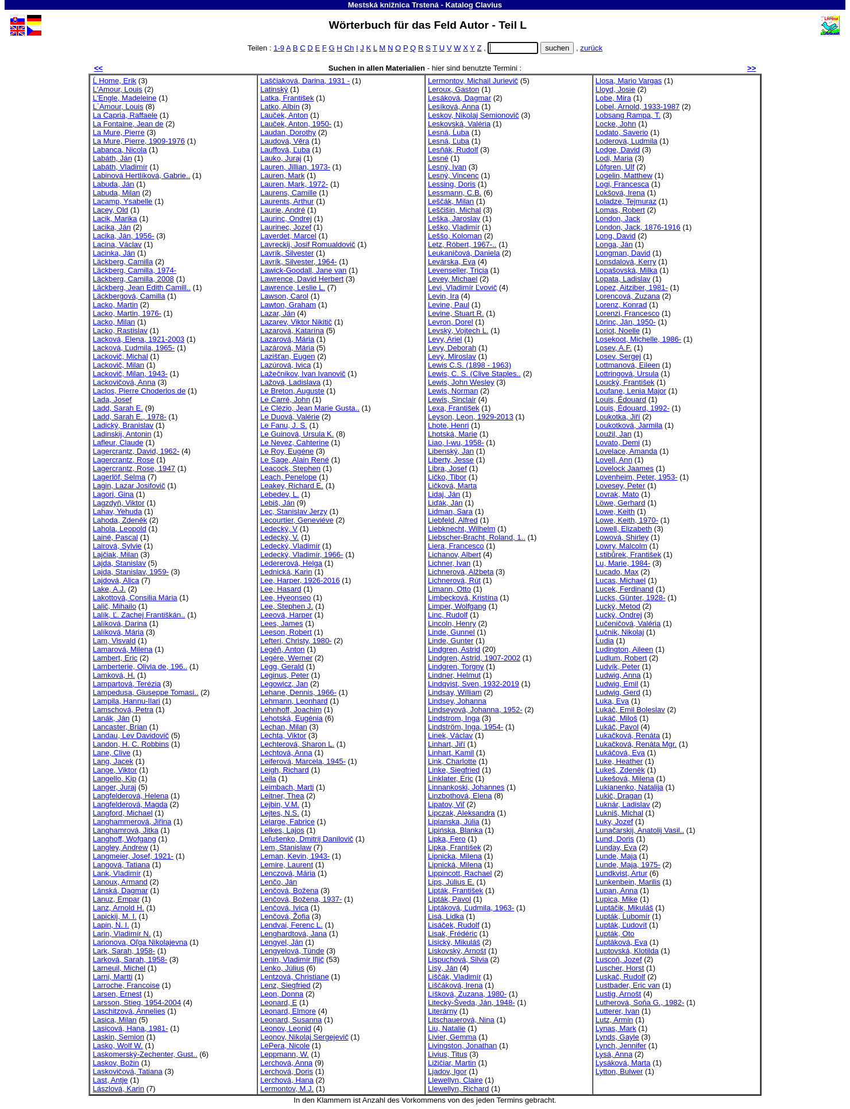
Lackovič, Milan (118, 365)
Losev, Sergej (618, 356)
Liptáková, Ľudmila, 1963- (471, 907)
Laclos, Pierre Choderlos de (139, 391)
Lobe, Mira (613, 98)
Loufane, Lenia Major (631, 391)
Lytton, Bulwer (619, 1071)
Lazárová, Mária (287, 347)
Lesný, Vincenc (453, 175)
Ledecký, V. (279, 537)
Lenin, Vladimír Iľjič (292, 959)
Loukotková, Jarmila (629, 425)
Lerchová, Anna (286, 1062)
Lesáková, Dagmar (459, 98)
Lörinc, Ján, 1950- (626, 322)
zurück (591, 48)
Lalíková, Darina (119, 623)
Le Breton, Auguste (292, 391)
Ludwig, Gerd (618, 692)
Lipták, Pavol (449, 899)
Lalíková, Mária (118, 632)
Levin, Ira (443, 296)
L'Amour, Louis (117, 89)
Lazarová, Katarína (292, 330)
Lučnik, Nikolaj (620, 632)
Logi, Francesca (622, 184)
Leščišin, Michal (454, 210)
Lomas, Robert (620, 210)
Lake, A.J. (109, 589)
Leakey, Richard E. (291, 485)
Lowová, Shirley (622, 537)
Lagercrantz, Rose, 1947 (133, 468)
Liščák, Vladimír (454, 976)
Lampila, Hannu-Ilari (126, 701)
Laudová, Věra (284, 141)
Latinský (274, 89)
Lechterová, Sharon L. (297, 744)
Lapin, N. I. (110, 925)
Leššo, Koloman (455, 235)
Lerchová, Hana (287, 1080)
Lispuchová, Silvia (458, 959)
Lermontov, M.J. (287, 1088)
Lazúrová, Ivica (285, 365)
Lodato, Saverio (622, 132)
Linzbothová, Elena (460, 795)
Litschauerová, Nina (461, 1019)
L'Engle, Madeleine (124, 98)
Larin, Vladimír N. (121, 933)
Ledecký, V (279, 528)
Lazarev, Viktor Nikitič (296, 322)
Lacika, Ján (111, 227)
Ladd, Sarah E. (117, 408)
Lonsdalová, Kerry (626, 261)
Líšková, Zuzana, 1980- (467, 994)
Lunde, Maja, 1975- (628, 864)
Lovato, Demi (618, 442)
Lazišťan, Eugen (287, 356)
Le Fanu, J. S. (283, 425)
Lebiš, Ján (277, 503)
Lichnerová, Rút (454, 580)
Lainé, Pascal (115, 537)
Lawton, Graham (288, 304)
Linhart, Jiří (446, 744)
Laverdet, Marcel (288, 235)
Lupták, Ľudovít (621, 925)
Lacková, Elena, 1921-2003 (138, 339)
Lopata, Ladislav (623, 279)
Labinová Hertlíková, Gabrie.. (141, 175)
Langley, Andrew (120, 847)
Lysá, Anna (614, 1054)
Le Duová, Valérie (289, 416)
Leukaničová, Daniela (464, 253)
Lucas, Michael (621, 580)
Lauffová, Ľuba (285, 149)
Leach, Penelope (288, 477)
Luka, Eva (612, 701)
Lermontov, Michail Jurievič (473, 80)
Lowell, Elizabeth (624, 528)
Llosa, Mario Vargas (629, 80)
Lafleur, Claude (117, 442)
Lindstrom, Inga (454, 718)
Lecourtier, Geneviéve (297, 520)
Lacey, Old (110, 210)
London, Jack (618, 218)
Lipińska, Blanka (455, 830)
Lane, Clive (111, 752)
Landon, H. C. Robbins (130, 744)
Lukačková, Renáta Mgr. (636, 744)
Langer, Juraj (114, 787)
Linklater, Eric (450, 778)
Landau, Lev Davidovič (130, 735)
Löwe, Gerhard (621, 503)
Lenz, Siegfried (285, 985)
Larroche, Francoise (126, 985)
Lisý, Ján (443, 968)
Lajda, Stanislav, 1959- (130, 571)
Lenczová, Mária (287, 873)
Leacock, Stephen (290, 468)
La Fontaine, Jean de (127, 123)
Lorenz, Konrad (621, 304)
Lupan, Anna (617, 890)
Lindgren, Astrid (454, 649)
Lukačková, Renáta (628, 735)
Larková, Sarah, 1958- (129, 959)
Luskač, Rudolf (621, 976)
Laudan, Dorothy (288, 132)
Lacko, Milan (113, 322)
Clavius (488, 5)
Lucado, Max (617, 571)
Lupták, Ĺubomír (623, 916)
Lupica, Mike (617, 899)
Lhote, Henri (448, 425)
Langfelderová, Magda (129, 804)
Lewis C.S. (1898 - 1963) (469, 365)
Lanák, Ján (110, 718)
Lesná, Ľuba (448, 141)
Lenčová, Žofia (285, 916)
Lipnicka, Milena (455, 856)
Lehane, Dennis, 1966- (298, 692)
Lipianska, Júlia (454, 821)
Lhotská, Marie (452, 434)
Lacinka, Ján (113, 253)
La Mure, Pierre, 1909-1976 (138, 141)
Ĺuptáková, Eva (621, 942)
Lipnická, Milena (455, 864)
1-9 (278, 48)
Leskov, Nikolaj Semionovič (473, 115)
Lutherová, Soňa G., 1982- (640, 1002)
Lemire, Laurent (286, 864)
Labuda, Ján (113, 184)
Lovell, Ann (614, 459)
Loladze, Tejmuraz (626, 201)
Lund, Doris (615, 838)
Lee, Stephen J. (286, 606)
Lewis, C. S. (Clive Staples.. (474, 373)
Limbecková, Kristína (463, 597)
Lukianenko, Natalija (629, 787)
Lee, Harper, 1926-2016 (299, 580)
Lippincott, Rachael (460, 873)
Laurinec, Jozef (285, 227)
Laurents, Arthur (287, 201)
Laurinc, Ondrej (286, 218)
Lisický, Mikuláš (454, 942)
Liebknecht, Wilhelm (461, 528)
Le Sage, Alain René (294, 459)
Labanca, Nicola (119, 149)
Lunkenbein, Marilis (628, 882)
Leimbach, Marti (287, 787)
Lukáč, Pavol (617, 726)
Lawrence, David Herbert (301, 279)
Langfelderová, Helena (130, 795)
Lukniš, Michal (619, 813)
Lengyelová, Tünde (292, 950)
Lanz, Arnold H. (118, 907)
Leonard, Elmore (288, 1011)
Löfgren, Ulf (615, 167)
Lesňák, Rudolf (453, 149)
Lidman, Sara (450, 511)
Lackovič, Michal (120, 356)
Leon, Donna (281, 994)
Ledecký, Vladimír (290, 546)
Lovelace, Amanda (627, 451)
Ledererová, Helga (291, 563)
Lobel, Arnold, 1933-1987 (638, 106)
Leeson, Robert (286, 632)
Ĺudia (605, 640)
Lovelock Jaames (625, 468)
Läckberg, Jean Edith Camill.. (141, 287)
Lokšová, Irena (620, 192)
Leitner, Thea (282, 795)
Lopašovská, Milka (627, 270)
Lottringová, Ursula (627, 373)
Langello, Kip (114, 778)
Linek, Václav (450, 735)
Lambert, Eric (114, 658)
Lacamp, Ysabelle (122, 201)
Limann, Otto (449, 589)
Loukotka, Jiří (618, 416)
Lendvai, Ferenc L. (291, 925)
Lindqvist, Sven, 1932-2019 (473, 683)
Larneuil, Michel (118, 968)
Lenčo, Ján (278, 882)
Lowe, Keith (615, 511)
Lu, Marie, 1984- (623, 563)
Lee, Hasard (280, 589)
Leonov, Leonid (285, 1028)
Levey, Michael (452, 279)
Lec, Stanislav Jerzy (293, 511)
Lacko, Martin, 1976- (126, 313)
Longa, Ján (614, 244)
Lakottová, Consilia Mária (134, 597)
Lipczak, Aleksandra (461, 813)
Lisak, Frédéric (452, 933)
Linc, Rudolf (448, 614)
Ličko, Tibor (447, 477)
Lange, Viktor (114, 770)
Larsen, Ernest (116, 994)
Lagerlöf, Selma (118, 477)
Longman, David (623, 253)
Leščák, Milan (451, 201)
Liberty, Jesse (451, 459)
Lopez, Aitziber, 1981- (632, 287)
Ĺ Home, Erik (114, 80)
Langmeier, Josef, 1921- (132, 856)
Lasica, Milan (114, 1019)
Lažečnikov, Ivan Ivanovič (302, 373)
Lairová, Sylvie (116, 546)
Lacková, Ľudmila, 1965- (133, 347)
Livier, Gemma (452, 1037)
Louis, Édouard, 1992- (633, 408)
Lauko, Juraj (280, 158)
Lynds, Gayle (617, 1037)
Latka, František (287, 98)
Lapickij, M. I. (114, 916)
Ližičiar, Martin (452, 1062)
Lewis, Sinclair (452, 399)
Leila (268, 778)
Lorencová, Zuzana (628, 296)
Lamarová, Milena (122, 649)
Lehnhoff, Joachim (291, 709)
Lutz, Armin (614, 1019)
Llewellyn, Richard (458, 1088)
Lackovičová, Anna (123, 382)
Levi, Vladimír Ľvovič (462, 287)
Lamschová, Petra (122, 709)
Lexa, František (454, 408)
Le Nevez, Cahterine (294, 442)
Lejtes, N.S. (279, 813)
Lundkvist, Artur (621, 873)
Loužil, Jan (614, 434)
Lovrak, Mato (617, 494)
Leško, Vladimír (454, 227)
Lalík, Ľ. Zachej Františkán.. (138, 614)
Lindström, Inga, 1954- (465, 726)
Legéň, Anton (282, 649)
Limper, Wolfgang (457, 606)
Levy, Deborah (452, 347)
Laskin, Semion (118, 1037)
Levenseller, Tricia (458, 270)
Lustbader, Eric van (628, 985)
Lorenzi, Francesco (627, 313)
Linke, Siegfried (454, 770)
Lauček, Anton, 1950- (295, 123)
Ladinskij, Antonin (121, 434)
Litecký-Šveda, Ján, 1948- (471, 1002)
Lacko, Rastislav (119, 330)
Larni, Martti (112, 976)
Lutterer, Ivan (618, 1011)
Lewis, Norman (453, 391)
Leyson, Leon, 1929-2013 (470, 416)
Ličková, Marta (452, 485)
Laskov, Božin (115, 1062)
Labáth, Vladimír (119, 167)
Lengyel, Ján (281, 942)
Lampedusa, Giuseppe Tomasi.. (145, 692)
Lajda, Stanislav (119, 563)
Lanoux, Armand (119, 882)
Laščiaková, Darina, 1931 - (305, 80)
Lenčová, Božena (289, 890)
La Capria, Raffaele (124, 115)
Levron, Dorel (450, 322)
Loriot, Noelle (618, 330)
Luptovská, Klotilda (627, 950)
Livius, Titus (448, 1054)
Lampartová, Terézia (126, 683)
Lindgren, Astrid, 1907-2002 (474, 658)
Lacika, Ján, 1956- (123, 235)
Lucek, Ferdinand (625, 589)
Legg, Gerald (282, 666)
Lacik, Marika (114, 218)
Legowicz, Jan (284, 683)
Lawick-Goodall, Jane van (303, 270)
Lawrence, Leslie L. (292, 287)
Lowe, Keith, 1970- (627, 520)
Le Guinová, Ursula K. (297, 434)
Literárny (442, 1011)
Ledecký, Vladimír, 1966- (301, 554)
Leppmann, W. (284, 1054)
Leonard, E (278, 1002)
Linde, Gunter (450, 640)
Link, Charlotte (452, 761)
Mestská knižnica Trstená (393, 5)
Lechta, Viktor (283, 735)
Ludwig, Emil (617, 683)
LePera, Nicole (285, 1045)
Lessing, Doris (452, 184)
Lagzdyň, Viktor (118, 503)
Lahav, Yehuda (117, 511)
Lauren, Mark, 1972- (294, 184)
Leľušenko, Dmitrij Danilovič (306, 838)
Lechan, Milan (283, 726)
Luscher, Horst (620, 968)
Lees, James (281, 623)
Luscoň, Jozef (619, 959)
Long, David (616, 235)
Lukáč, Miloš (617, 718)
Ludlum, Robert (621, 658)
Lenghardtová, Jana (293, 933)
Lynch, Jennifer (621, 1045)
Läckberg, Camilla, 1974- (134, 270)
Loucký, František (625, 382)
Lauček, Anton (284, 115)
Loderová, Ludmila (627, 141)
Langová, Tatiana (121, 864)
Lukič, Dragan (619, 795)
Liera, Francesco (456, 546)
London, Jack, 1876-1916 (638, 227)
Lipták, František (455, 890)
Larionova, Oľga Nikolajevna (139, 942)
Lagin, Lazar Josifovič (128, 485)
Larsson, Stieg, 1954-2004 (136, 1002)
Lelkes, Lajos (282, 830)
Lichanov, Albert (454, 554)
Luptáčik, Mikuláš (625, 907)
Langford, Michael (122, 813)
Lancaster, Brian (119, 726)
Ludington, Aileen (625, 649)
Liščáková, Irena (455, 985)
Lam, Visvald (114, 640)
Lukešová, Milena (625, 778)
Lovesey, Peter (620, 485)
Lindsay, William (455, 692)
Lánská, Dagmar (120, 890)
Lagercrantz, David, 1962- (135, 451)
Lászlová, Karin (118, 1088)
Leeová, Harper (286, 614)
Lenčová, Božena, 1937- (301, 899)
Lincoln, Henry (452, 623)
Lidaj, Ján (444, 494)
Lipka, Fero (447, 838)
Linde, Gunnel (451, 632)
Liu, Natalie (447, 1028)
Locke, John (616, 123)
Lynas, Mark (616, 1028)
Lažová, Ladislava (290, 382)
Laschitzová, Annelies (128, 1011)
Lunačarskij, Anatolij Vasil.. (640, 830)
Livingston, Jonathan (462, 1045)
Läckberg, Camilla (122, 261)
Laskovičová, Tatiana (127, 1071)
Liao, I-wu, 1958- (456, 442)
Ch (349, 48)
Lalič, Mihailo (114, 606)
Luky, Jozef (614, 821)
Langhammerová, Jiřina (131, 821)
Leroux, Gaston (454, 89)
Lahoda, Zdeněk (119, 520)
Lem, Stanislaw (285, 847)
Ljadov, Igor (447, 1071)
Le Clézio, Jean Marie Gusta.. (310, 408)
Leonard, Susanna (291, 1019)
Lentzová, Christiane (294, 976)
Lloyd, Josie (615, 89)
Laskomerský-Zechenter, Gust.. (144, 1054)
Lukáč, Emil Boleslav (630, 709)
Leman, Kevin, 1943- (295, 856)
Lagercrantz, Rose (123, 459)
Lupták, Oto (615, 933)
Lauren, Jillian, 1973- (295, 167)
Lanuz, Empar (116, 899)
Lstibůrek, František (628, 554)
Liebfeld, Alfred (453, 520)
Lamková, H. (113, 675)
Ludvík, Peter (618, 666)
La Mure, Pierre (118, 132)
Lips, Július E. (451, 882)
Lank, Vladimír (116, 873)
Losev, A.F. (614, 347)
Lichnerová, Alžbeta (460, 571)
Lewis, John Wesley (461, 382)
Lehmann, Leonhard (293, 701)
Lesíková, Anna (454, 106)
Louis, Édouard (621, 399)
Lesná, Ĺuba (448, 132)
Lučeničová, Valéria (628, 623)
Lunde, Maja (616, 856)
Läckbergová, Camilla (128, 296)
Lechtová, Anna (286, 752)
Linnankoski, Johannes (466, 787)
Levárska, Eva (452, 261)
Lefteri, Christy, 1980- (295, 640)
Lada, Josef (112, 399)
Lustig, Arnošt (618, 994)
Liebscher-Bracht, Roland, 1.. (477, 537)
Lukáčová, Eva (620, 752)
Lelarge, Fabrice (287, 821)
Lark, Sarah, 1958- (123, 950)
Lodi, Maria (614, 158)
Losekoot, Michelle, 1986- (638, 339)
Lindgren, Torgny (456, 666)
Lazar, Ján (277, 313)
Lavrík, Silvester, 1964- (298, 261)
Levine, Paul (448, 304)
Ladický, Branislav (122, 425)
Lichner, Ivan (449, 563)
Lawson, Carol (284, 296)
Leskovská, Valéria (459, 123)
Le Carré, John (285, 399)
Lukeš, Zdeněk (620, 770)
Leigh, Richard (284, 770)
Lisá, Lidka (446, 916)
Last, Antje (110, 1080)
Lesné (438, 158)
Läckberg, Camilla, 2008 (132, 279)
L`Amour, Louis (117, 106)
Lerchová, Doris (286, 1071)
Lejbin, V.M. (279, 804)
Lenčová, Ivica (284, 907)
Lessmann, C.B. (454, 192)
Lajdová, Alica (115, 580)
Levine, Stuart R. (456, 313)
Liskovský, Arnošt (457, 950)
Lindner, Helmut (454, 675)
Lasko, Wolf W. (117, 1045)
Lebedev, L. (279, 494)
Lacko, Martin (115, 304)
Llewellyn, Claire (455, 1080)
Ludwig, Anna (618, 675)
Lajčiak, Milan (115, 554)
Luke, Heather (619, 761)
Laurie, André (282, 210)
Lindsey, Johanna (457, 701)
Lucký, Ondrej (619, 614)
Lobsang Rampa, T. (628, 115)
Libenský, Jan (451, 451)
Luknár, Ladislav (623, 804)
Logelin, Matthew (624, 175)
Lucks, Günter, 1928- (631, 597)
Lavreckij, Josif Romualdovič (307, 244)
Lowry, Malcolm (621, 546)
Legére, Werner (286, 658)
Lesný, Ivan (447, 167)
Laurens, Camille (288, 192)
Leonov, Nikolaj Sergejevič (304, 1037)
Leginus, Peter (284, 675)
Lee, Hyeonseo (285, 597)
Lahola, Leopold (119, 528)
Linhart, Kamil (451, 752)
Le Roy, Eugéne (287, 451)
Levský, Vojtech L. (458, 330)
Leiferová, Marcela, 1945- (303, 761)
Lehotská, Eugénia (291, 718)
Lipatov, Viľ (446, 804)
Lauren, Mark (282, 175)
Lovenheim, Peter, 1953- (637, 477)
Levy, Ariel (445, 339)
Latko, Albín (280, 106)
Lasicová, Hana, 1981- (130, 1028)
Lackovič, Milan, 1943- (129, 373)
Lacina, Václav (116, 244)
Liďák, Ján (445, 503)
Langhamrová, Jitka (125, 830)
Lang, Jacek (112, 761)
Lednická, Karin (286, 571)
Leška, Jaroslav (454, 218)
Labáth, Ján (112, 158)
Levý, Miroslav (452, 356)
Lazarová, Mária (287, 339)
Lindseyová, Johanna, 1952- (475, 709)
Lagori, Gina (112, 494)
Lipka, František (454, 847)
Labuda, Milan (116, 192)
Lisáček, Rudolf (454, 925)
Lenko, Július (282, 968)
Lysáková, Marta (623, 1062)
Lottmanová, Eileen (628, 365)
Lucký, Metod (618, 606)
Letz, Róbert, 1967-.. (462, 244)
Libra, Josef (447, 468)
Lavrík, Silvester (287, 253)
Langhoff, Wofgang (124, 838)
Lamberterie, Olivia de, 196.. (139, 666)
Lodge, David (618, 149)
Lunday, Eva (616, 847)
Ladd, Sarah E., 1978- (129, 416)
